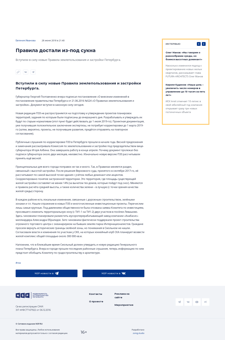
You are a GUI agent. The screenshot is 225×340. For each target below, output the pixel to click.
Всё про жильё (104, 20)
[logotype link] (21, 7)
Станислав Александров (207, 12)
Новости (9, 20)
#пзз (18, 262)
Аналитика (79, 20)
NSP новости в (47, 273)
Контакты (95, 293)
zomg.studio (138, 333)
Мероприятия (124, 304)
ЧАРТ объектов (33, 20)
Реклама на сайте (122, 295)
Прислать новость (80, 29)
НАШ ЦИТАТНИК (127, 2)
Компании (177, 20)
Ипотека (58, 20)
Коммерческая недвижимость (142, 20)
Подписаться (49, 29)
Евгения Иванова (25, 40)
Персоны (198, 20)
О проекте (96, 301)
